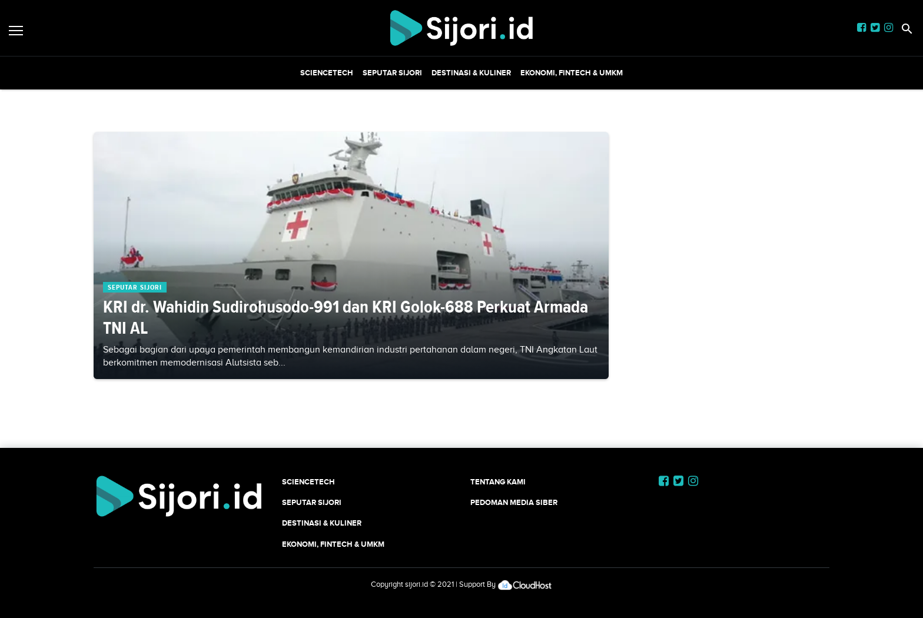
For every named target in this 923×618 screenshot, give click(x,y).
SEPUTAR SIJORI (392, 72)
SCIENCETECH (326, 72)
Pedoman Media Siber (513, 502)
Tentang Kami (498, 481)
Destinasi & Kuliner (471, 72)
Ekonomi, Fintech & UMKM (571, 72)
